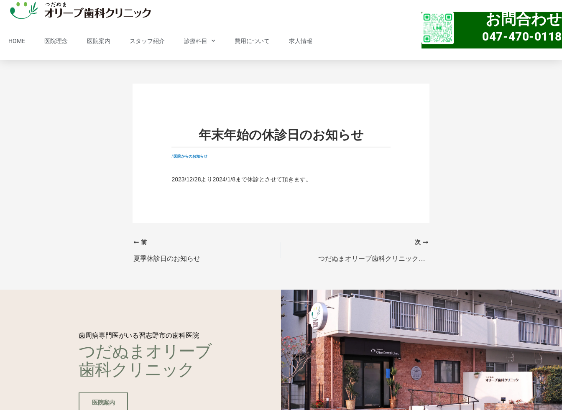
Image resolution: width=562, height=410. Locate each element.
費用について (252, 41)
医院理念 (56, 41)
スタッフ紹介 (147, 41)
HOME (16, 41)
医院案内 (98, 41)
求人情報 (300, 41)
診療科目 (199, 41)
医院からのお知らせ (190, 156)
